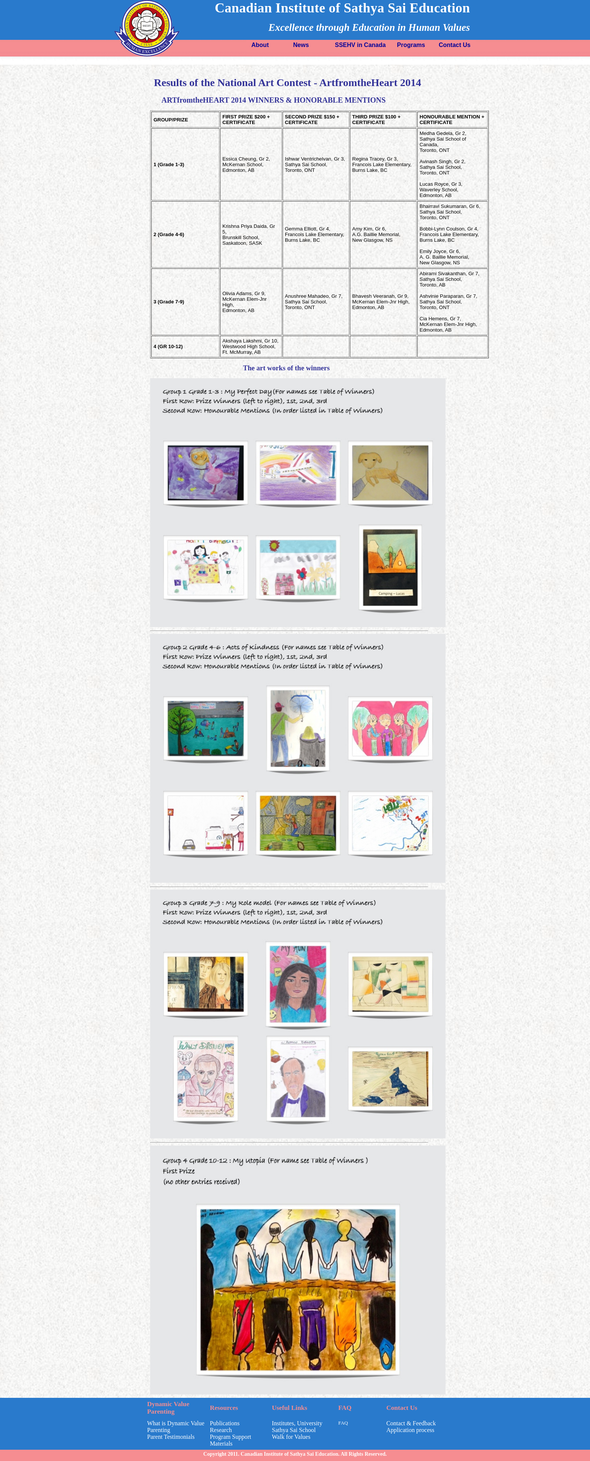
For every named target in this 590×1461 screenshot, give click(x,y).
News (301, 45)
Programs (411, 45)
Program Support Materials (230, 1440)
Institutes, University (297, 1423)
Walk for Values (291, 1437)
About (260, 45)
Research (221, 1430)
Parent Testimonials (171, 1437)
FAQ (343, 1423)
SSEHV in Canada (360, 45)
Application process (410, 1430)
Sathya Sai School (294, 1430)
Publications (225, 1423)
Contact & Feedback (411, 1423)
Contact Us (454, 45)
